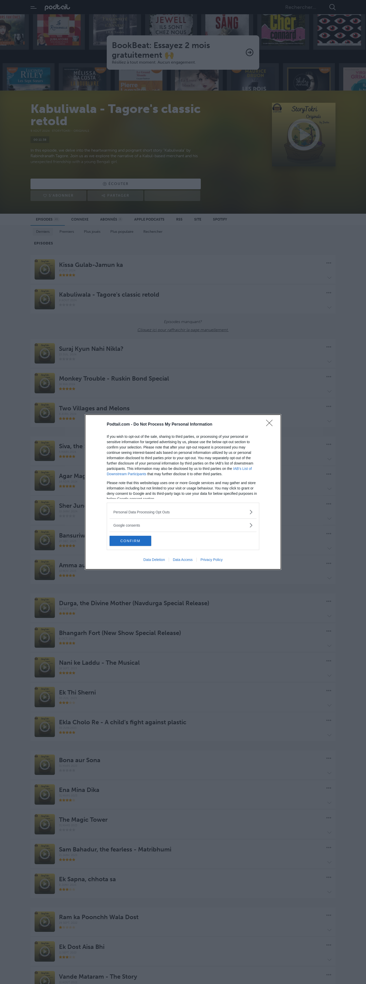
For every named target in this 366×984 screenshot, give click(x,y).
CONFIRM (134, 541)
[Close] (271, 424)
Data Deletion (154, 560)
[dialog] (183, 492)
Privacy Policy (212, 560)
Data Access (183, 560)
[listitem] (183, 512)
